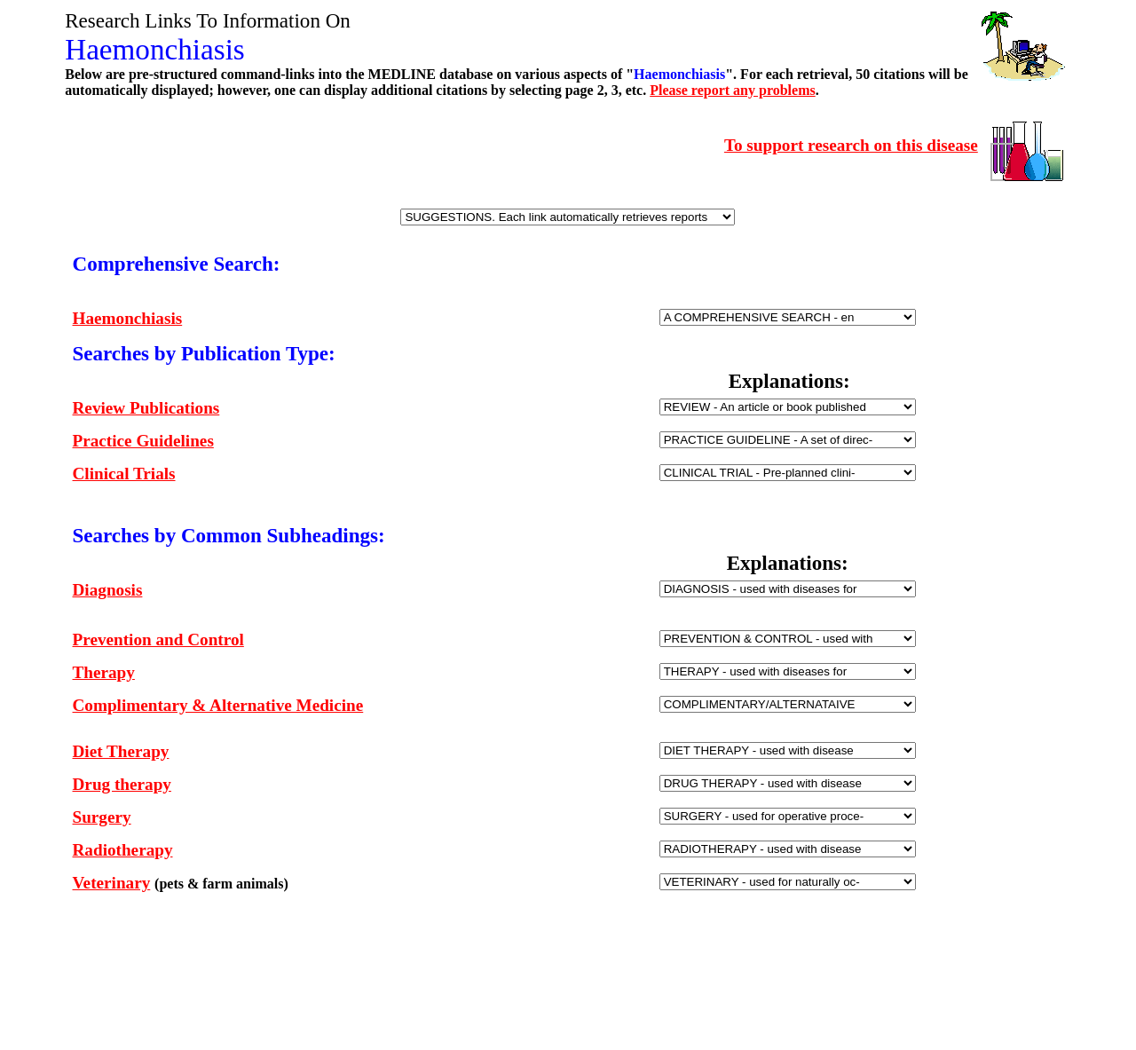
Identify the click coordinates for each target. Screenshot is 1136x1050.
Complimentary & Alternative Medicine (218, 705)
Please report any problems (733, 90)
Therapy (104, 672)
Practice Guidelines (143, 440)
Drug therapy (122, 784)
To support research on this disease (851, 145)
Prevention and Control (158, 639)
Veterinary (112, 882)
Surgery (102, 817)
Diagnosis (108, 589)
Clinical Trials (124, 473)
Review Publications (146, 408)
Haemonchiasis (128, 318)
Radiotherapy (123, 850)
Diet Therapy (121, 751)
